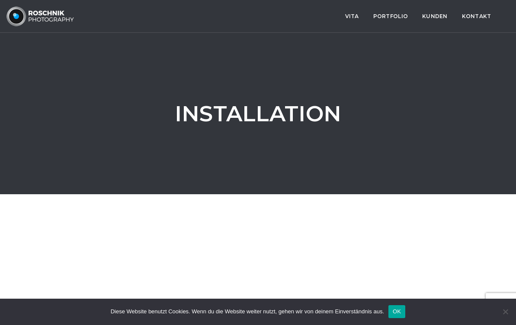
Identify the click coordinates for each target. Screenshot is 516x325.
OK (397, 311)
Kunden (257, 16)
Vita (174, 16)
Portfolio (213, 16)
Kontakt (299, 16)
